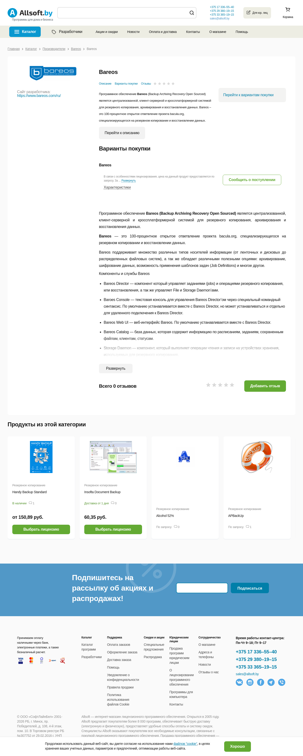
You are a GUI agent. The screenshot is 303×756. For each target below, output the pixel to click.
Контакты (193, 32)
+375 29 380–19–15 (256, 659)
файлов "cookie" (185, 744)
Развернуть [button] (128, 180)
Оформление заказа (122, 652)
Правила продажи (120, 687)
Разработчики (66, 32)
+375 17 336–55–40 (256, 651)
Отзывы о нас (209, 672)
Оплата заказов (118, 645)
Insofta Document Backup (102, 492)
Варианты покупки (126, 83)
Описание (105, 83)
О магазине (217, 32)
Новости (133, 32)
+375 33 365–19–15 (256, 666)
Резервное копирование (28, 485)
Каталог (29, 32)
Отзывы (146, 83)
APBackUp (236, 516)
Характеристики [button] (117, 187)
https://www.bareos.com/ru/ (39, 96)
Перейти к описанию (122, 133)
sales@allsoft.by (219, 18)
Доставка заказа (119, 660)
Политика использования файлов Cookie (118, 699)
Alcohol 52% (165, 516)
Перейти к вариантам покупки (248, 95)
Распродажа (153, 657)
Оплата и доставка (163, 32)
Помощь (242, 32)
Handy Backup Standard (29, 492)
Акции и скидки (107, 32)
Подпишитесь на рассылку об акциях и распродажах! (112, 588)
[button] (252, 180)
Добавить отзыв (265, 386)
